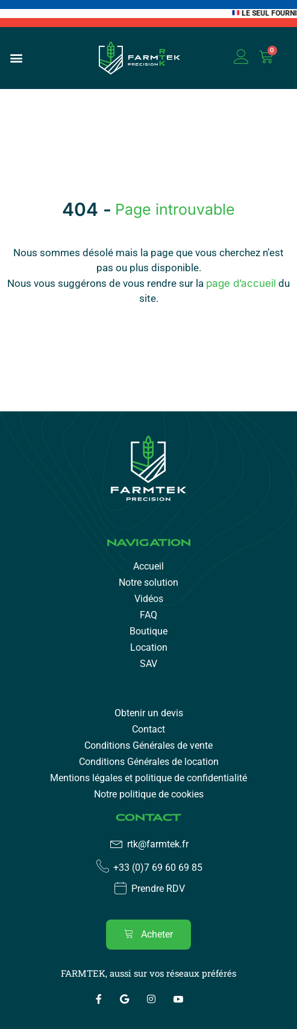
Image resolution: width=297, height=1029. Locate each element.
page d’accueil (241, 283)
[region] (148, 930)
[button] (16, 58)
